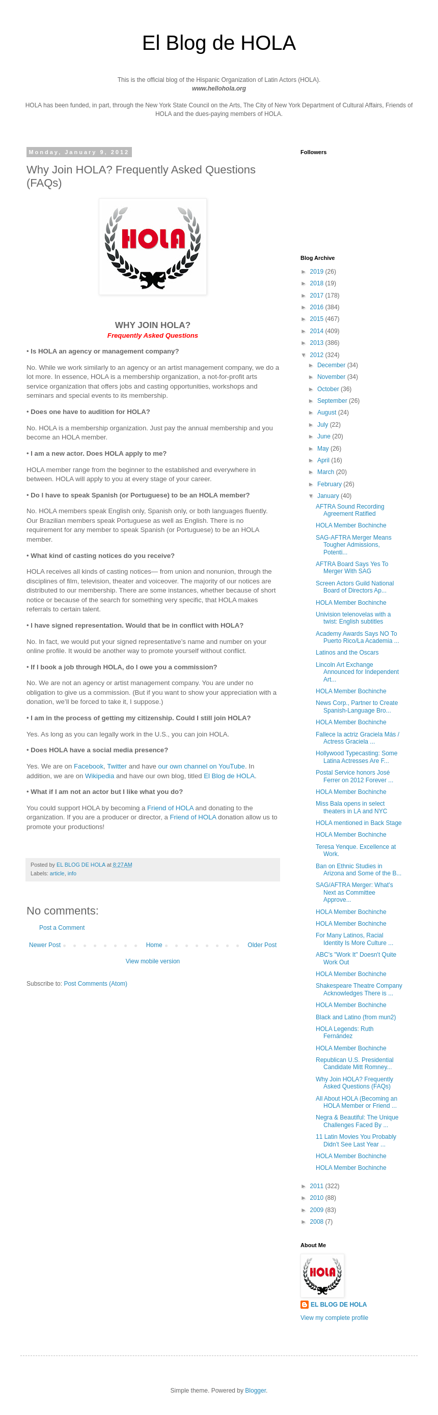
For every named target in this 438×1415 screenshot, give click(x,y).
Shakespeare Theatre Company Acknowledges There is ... (359, 989)
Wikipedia (99, 776)
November (332, 376)
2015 (317, 318)
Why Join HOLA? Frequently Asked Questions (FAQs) (354, 1083)
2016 (317, 307)
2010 (317, 1197)
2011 (317, 1186)
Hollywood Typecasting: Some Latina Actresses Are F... (357, 757)
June (324, 436)
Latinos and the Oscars (347, 652)
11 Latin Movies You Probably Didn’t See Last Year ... (356, 1140)
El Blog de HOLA (229, 776)
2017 (317, 295)
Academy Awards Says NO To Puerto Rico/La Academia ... (357, 637)
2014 (317, 331)
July (323, 424)
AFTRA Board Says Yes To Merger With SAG (352, 568)
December (332, 365)
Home (154, 945)
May (324, 448)
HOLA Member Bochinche (351, 525)
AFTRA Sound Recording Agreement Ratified (350, 510)
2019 (317, 271)
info (72, 873)
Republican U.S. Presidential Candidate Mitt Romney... (355, 1063)
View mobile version (153, 961)
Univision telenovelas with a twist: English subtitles (353, 618)
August (327, 412)
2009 (317, 1210)
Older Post (262, 945)
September (333, 400)
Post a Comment (62, 927)
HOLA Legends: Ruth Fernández (344, 1032)
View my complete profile (334, 1317)
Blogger (255, 1390)
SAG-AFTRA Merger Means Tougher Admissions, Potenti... (354, 545)
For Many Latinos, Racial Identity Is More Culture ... (354, 939)
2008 (317, 1221)
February (330, 484)
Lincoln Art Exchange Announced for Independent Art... (357, 672)
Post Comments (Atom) (95, 983)
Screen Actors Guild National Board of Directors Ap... (355, 587)
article (57, 873)
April (324, 460)
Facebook (88, 766)
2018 (317, 283)
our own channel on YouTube (201, 766)
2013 (317, 342)
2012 (317, 355)
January (329, 495)
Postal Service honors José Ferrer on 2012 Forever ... (354, 776)
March (326, 472)
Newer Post (45, 945)
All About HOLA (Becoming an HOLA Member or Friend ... (356, 1102)
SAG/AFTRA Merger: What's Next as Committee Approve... (354, 892)
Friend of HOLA (170, 808)
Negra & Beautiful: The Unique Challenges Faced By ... (357, 1121)
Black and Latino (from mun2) (356, 1017)
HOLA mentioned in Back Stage (359, 823)
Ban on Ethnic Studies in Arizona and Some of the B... (358, 870)
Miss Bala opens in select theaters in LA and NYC (351, 807)
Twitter (117, 766)
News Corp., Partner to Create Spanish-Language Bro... (357, 706)
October (329, 389)
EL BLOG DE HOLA (339, 1304)
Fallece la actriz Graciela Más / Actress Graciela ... (357, 738)
